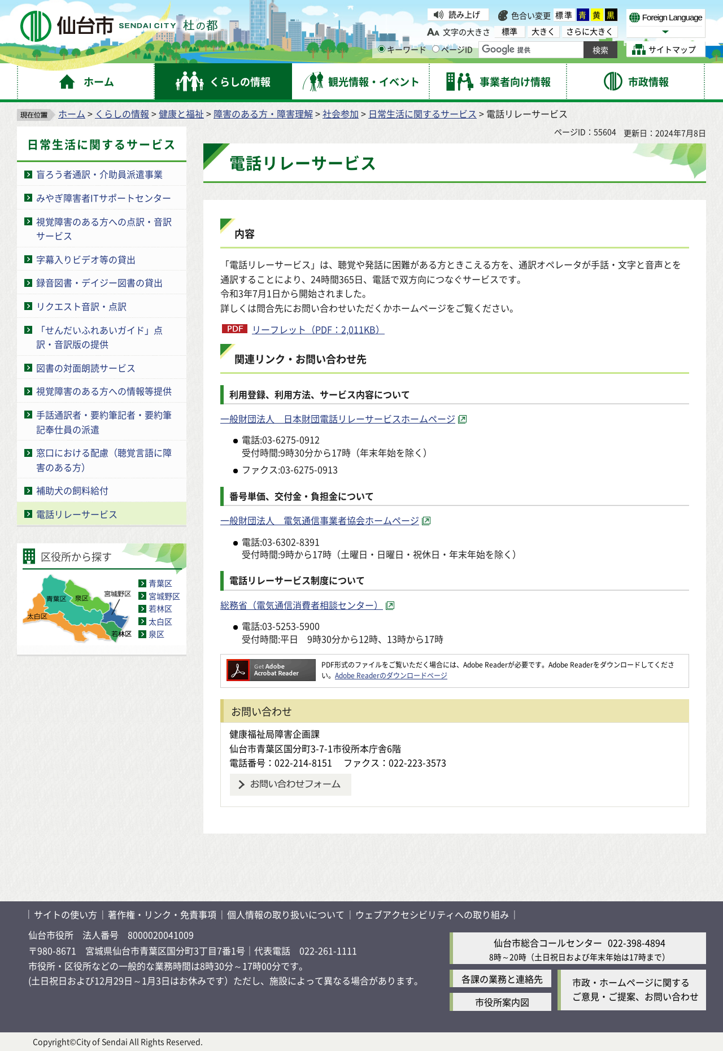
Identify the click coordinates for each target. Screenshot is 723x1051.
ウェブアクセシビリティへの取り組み (432, 914)
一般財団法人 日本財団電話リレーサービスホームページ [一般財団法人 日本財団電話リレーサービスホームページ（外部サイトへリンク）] (337, 418)
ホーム (71, 113)
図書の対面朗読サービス (86, 367)
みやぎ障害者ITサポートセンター (103, 197)
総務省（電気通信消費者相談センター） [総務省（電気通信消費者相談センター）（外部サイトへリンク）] (301, 605)
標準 (564, 14)
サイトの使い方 (65, 914)
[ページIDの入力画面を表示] (435, 49)
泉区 (156, 633)
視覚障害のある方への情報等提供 (104, 391)
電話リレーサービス (76, 514)
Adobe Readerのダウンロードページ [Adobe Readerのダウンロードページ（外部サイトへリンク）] (391, 675)
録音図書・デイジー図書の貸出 (99, 282)
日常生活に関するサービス (422, 113)
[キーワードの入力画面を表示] (381, 49)
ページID (452, 49)
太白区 (160, 621)
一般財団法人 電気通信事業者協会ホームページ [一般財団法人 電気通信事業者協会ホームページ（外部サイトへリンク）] (319, 520)
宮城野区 (164, 595)
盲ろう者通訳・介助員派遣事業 (99, 174)
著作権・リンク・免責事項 (162, 914)
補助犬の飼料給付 (72, 490)
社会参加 (341, 113)
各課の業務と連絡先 (502, 978)
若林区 (160, 608)
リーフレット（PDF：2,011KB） (318, 329)
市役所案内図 (502, 1002)
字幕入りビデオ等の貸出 (86, 259)
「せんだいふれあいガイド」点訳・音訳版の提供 (99, 337)
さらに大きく (589, 31)
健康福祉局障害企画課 (274, 733)
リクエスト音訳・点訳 (81, 306)
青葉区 (160, 582)
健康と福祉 (181, 113)
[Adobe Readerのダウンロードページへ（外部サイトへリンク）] (271, 664)
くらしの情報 (122, 113)
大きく (543, 31)
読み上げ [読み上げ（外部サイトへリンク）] (464, 14)
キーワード (402, 49)
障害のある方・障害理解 (263, 113)
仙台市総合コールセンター (548, 942)
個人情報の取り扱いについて (286, 914)
